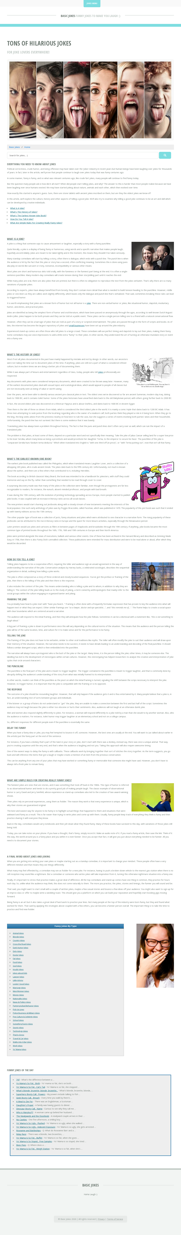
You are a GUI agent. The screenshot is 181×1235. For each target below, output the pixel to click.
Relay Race (21, 1134)
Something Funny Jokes (23, 1024)
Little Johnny (18, 980)
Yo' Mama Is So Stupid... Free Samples (34, 1141)
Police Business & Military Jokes (26, 1013)
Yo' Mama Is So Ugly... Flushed (30, 1123)
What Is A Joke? (17, 208)
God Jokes (17, 966)
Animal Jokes (18, 933)
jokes (100, 372)
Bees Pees (21, 1145)
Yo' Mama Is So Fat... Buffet (29, 1137)
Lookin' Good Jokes (21, 984)
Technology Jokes (20, 1031)
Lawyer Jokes (18, 976)
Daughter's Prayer (25, 1105)
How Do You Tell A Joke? (22, 219)
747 (18, 1079)
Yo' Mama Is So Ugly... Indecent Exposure (35, 1126)
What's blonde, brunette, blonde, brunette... (37, 1090)
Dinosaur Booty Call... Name (29, 1108)
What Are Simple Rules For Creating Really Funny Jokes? (36, 222)
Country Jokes (19, 940)
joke (89, 303)
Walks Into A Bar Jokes (22, 1042)
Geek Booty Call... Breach (28, 1097)
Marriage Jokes (19, 987)
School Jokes (18, 1020)
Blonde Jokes (18, 936)
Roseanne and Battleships (28, 1130)
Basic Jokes (68, 16)
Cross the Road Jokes (22, 944)
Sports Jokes (18, 1027)
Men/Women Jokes (21, 991)
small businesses (77, 325)
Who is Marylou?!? (24, 1112)
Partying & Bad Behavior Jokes (26, 1005)
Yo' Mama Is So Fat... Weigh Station (33, 1148)
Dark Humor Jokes (20, 947)
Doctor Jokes (18, 955)
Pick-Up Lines (18, 1009)
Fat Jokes (17, 958)
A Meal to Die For (24, 1101)
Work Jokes (17, 1045)
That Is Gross (18, 1035)
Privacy (101, 1219)
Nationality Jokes (20, 998)
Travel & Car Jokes (20, 1038)
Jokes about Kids (20, 973)
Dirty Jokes (17, 951)
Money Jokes (18, 995)
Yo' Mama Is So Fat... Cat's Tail (30, 1087)
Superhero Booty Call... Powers (30, 1094)
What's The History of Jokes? (23, 211)
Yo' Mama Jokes (19, 1049)
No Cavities (21, 1119)
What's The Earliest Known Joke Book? (28, 215)
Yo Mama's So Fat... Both (28, 1083)
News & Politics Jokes (22, 1002)
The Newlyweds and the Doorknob (32, 1116)
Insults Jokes (18, 969)
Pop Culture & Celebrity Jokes (25, 1016)
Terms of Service (115, 1219)
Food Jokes (17, 962)
